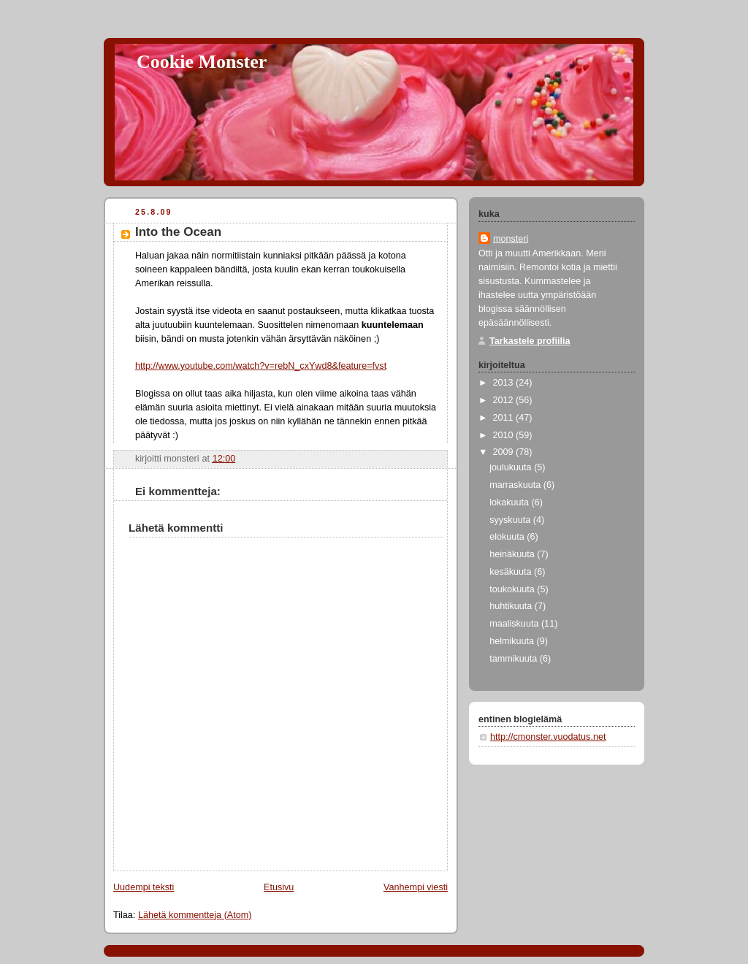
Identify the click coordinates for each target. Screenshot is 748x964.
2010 (504, 435)
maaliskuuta (515, 624)
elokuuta (508, 537)
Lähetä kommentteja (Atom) (195, 915)
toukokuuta (513, 589)
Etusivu (279, 887)
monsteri (510, 239)
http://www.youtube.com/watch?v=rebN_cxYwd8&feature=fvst (260, 366)
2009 (504, 452)
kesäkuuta (511, 572)
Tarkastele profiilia (529, 341)
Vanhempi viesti (415, 887)
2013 (504, 383)
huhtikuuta (512, 606)
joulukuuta (511, 467)
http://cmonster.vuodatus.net (548, 737)
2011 (504, 418)
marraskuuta (516, 485)
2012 (504, 400)
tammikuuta (514, 659)
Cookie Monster (202, 61)
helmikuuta (512, 641)
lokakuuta (510, 502)
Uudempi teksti (143, 887)
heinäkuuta (513, 554)
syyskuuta (511, 520)
